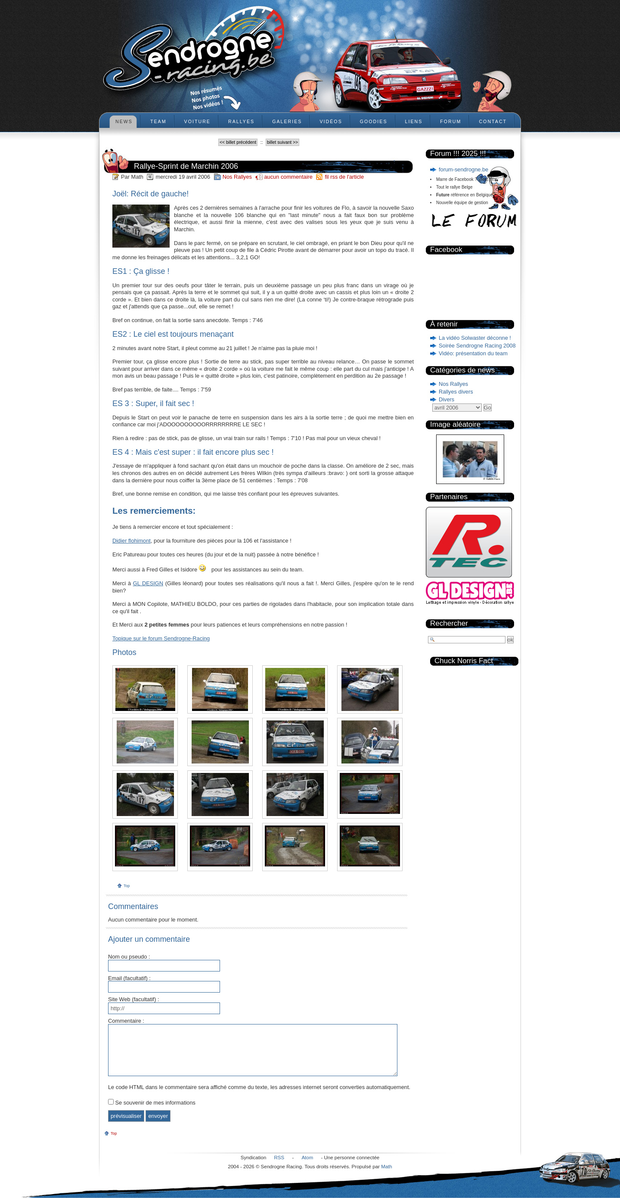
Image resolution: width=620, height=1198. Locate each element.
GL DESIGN (148, 583)
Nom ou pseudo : (129, 957)
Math (386, 1166)
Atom (307, 1157)
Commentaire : (126, 1021)
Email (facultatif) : (129, 978)
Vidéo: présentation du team (473, 353)
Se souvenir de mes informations (155, 1102)
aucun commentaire (289, 177)
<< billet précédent (238, 142)
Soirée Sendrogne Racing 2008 (477, 345)
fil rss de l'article (344, 177)
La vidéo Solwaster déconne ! (475, 338)
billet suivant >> (282, 142)
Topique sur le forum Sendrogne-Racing (161, 638)
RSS (279, 1157)
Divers (446, 399)
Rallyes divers (456, 391)
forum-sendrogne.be (463, 169)
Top (127, 886)
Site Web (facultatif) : (133, 999)
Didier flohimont (131, 540)
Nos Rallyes (453, 384)
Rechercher (449, 623)
